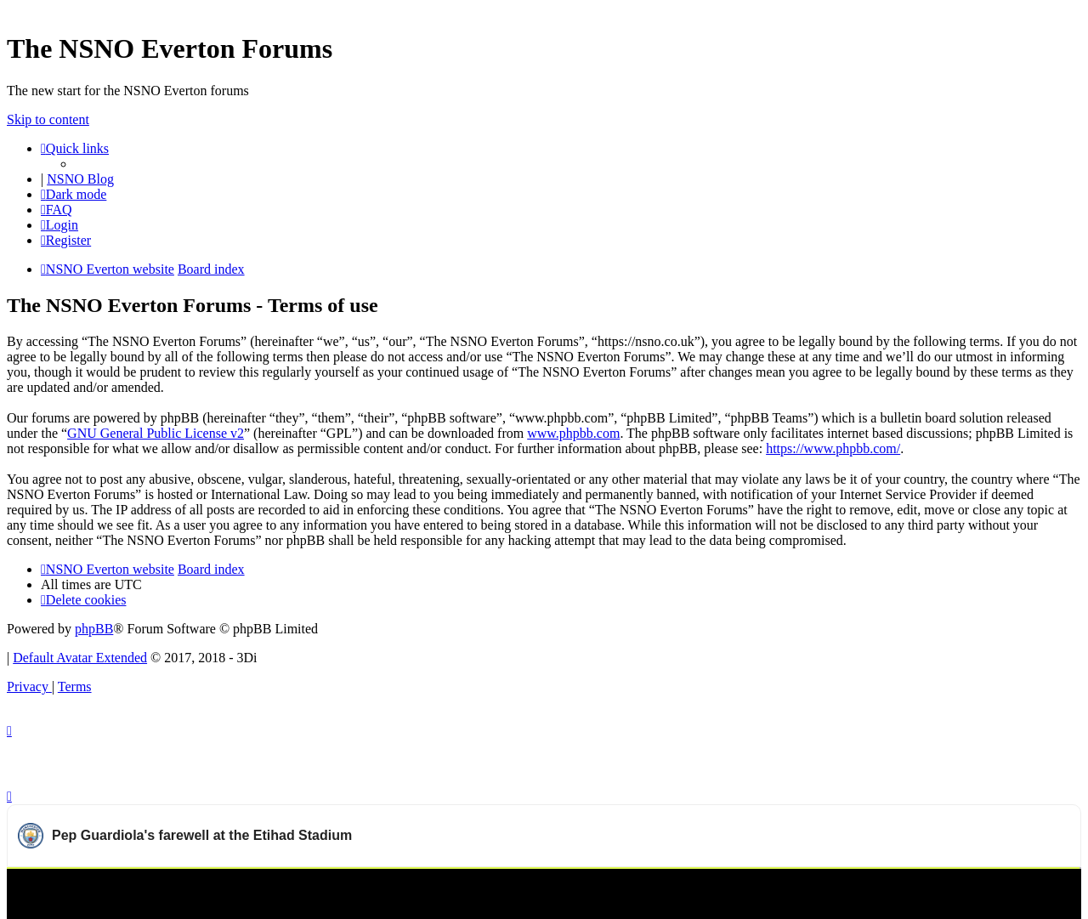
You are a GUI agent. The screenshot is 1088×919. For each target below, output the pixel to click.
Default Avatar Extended (80, 657)
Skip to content (48, 119)
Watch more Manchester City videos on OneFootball (930, 889)
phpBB (94, 628)
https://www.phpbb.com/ (833, 448)
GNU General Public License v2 (155, 433)
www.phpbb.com (573, 433)
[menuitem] (56, 209)
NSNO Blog (80, 179)
